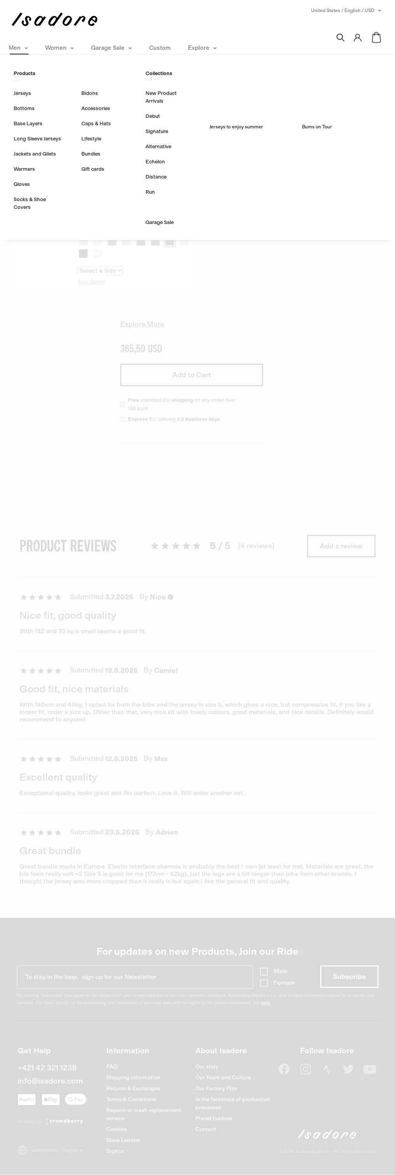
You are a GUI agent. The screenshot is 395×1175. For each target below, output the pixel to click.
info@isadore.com (50, 1081)
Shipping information (133, 1077)
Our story (206, 1066)
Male (281, 971)
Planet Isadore (213, 1118)
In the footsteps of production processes (232, 1103)
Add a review (341, 546)
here (265, 1002)
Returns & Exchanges (133, 1088)
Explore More (142, 324)
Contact (205, 1129)
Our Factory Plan (216, 1088)
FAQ (112, 1066)
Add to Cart (191, 375)
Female (284, 982)
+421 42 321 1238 (47, 1067)
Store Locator (123, 1140)
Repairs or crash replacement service (143, 1114)
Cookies (116, 1129)
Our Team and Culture (223, 1077)
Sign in (115, 1151)
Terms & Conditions (131, 1099)
